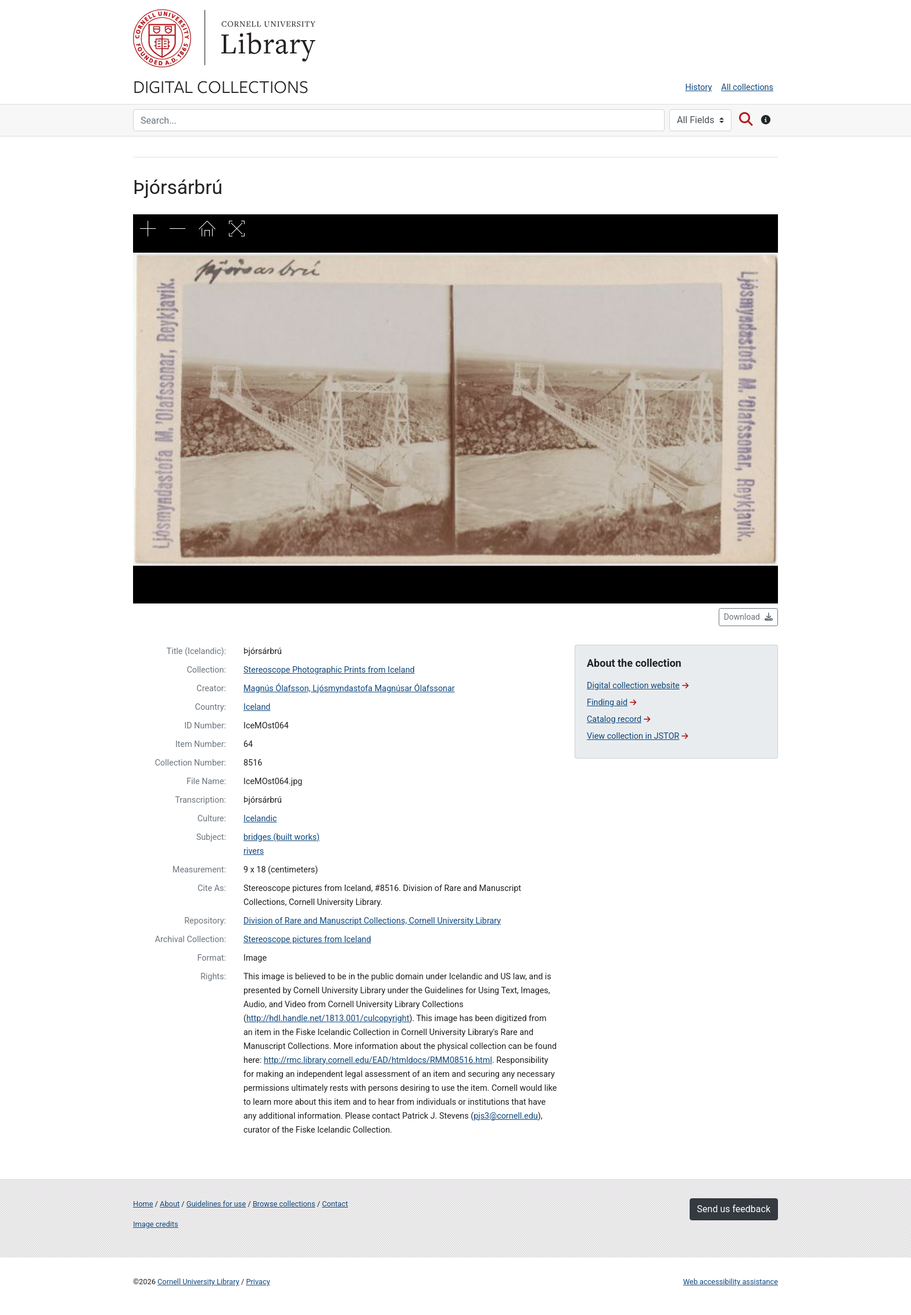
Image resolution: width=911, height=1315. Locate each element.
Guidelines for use (216, 1203)
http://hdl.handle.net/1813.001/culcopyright (327, 1018)
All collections (747, 87)
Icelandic (260, 819)
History (699, 87)
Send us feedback (733, 1209)
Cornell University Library (198, 1281)
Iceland (256, 707)
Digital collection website (637, 686)
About (170, 1203)
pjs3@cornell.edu (506, 1116)
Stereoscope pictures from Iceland (307, 939)
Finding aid (611, 702)
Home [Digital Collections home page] (143, 1203)
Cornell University (162, 38)
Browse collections (284, 1203)
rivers (253, 851)
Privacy (258, 1281)
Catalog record (618, 719)
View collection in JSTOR (637, 736)
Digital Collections (221, 86)
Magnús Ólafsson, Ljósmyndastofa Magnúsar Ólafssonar (349, 689)
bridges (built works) (281, 837)
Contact (335, 1203)
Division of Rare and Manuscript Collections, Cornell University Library (372, 921)
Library (266, 38)
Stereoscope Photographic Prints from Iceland (329, 670)
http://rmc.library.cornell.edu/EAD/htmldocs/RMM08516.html (378, 1060)
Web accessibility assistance (730, 1281)
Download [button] (748, 616)
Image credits (155, 1224)
